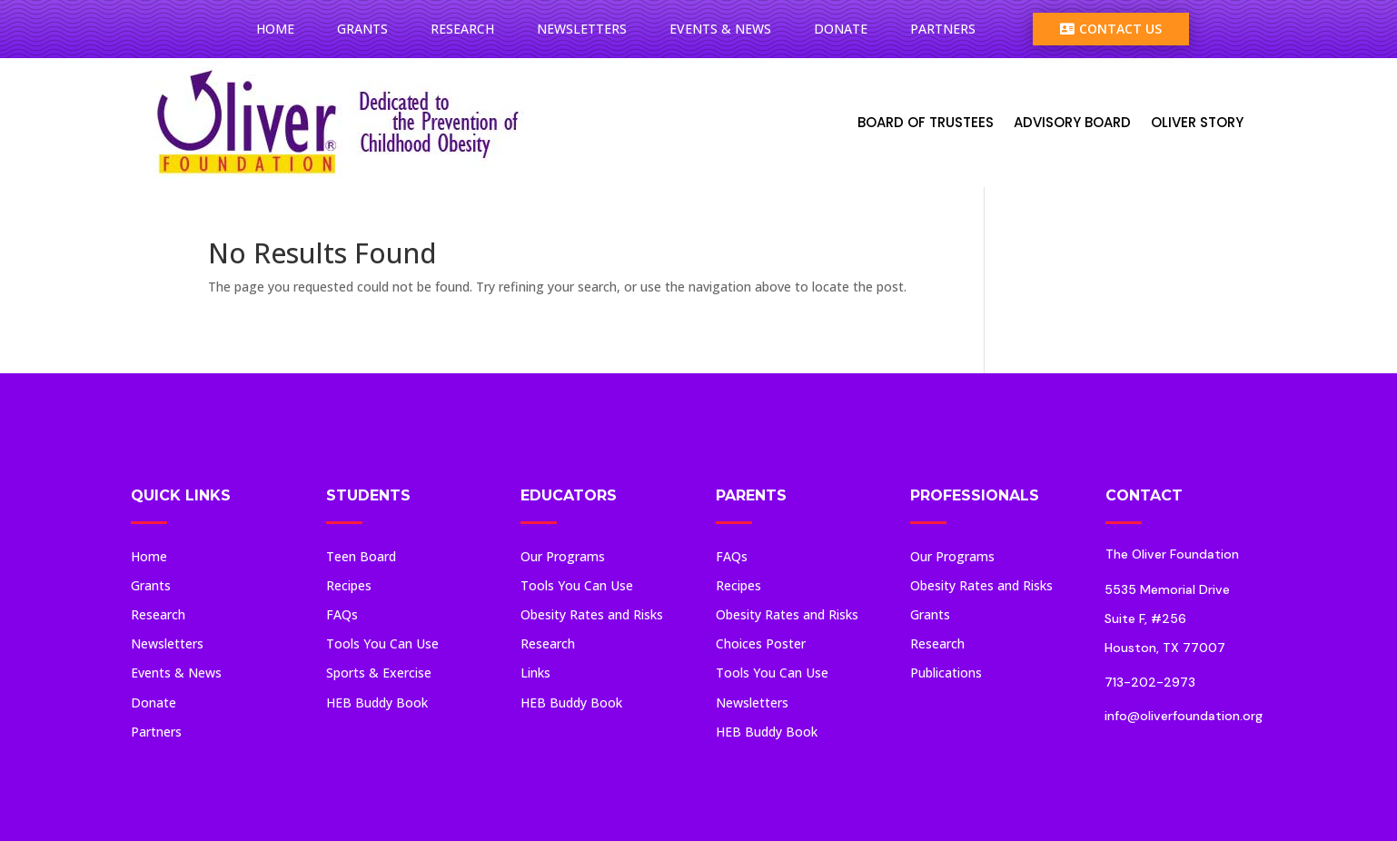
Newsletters (582, 28)
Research (462, 28)
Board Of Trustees (925, 122)
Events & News (720, 28)
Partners (943, 28)
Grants (362, 28)
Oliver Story (1197, 122)
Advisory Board (1072, 122)
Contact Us (1111, 28)
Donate (840, 28)
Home (275, 28)
